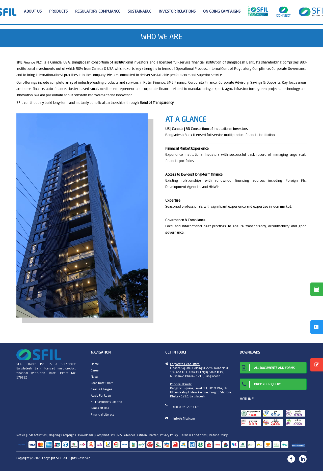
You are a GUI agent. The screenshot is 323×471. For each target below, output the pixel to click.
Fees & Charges (101, 389)
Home (95, 364)
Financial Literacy (102, 414)
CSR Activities (37, 435)
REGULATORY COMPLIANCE (99, 11)
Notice (20, 435)
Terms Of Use (100, 408)
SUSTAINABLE (141, 11)
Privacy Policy (169, 435)
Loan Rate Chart (102, 383)
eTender (129, 435)
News (94, 377)
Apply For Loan (101, 395)
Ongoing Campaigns (62, 435)
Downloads (85, 435)
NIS (119, 435)
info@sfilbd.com (184, 418)
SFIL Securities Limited (106, 402)
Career (95, 370)
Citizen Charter (147, 435)
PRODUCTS (60, 11)
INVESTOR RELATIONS (179, 11)
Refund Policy (218, 435)
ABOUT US (34, 11)
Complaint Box (105, 435)
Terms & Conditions (193, 435)
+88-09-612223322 (186, 407)
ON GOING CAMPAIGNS (221, 11)
